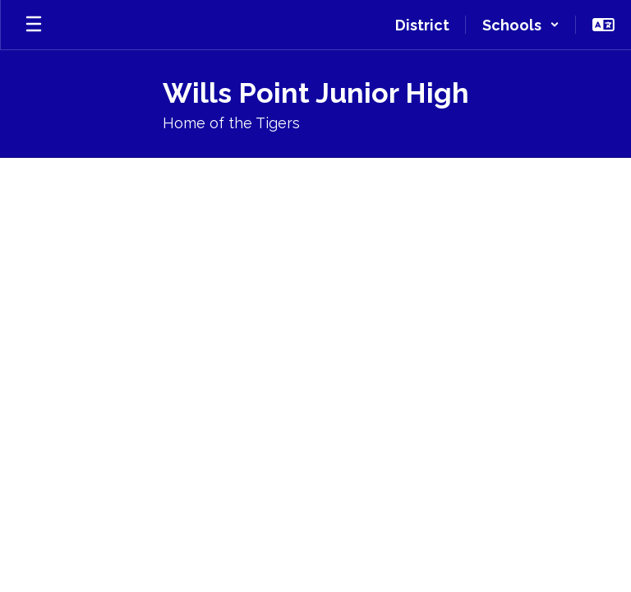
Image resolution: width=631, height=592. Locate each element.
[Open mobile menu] (34, 24)
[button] (521, 24)
